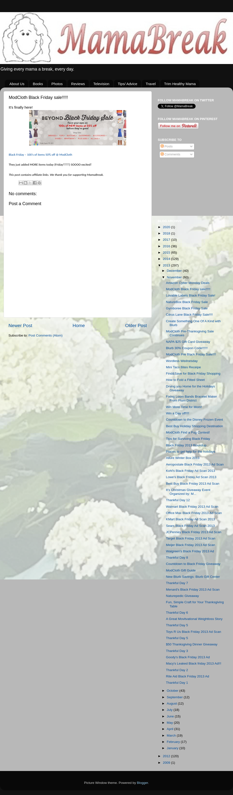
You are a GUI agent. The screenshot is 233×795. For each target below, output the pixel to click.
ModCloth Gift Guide (181, 570)
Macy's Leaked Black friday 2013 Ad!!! (193, 663)
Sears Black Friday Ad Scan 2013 (190, 526)
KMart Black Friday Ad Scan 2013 (190, 519)
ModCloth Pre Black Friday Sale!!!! (191, 354)
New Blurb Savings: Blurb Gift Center (193, 576)
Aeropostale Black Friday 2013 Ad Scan (195, 464)
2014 (167, 259)
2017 (167, 239)
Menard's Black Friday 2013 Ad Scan (193, 589)
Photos (57, 84)
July (170, 710)
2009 (167, 762)
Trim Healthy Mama (180, 84)
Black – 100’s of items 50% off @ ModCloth (40, 154)
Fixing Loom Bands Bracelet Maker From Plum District (191, 398)
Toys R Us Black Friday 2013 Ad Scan (193, 632)
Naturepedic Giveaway (182, 596)
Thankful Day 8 (177, 557)
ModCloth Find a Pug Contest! (188, 432)
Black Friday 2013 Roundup (186, 445)
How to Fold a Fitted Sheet (185, 380)
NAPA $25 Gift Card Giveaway (188, 342)
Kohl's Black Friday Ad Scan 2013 (190, 471)
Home (79, 325)
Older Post (136, 325)
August (172, 703)
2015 (167, 252)
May (170, 722)
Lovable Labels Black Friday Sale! (190, 295)
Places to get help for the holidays (190, 451)
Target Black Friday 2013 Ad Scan (190, 538)
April (170, 729)
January (173, 748)
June (171, 716)
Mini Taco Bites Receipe (183, 367)
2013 (167, 265)
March (172, 735)
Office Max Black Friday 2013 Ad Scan (194, 513)
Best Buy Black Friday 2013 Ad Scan (192, 483)
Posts (167, 146)
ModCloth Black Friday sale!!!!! (188, 289)
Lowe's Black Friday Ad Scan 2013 (191, 477)
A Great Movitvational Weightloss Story (194, 619)
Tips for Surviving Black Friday (188, 439)
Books (38, 84)
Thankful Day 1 (177, 682)
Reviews (78, 84)
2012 (167, 756)
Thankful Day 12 (178, 500)
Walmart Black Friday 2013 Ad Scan (192, 506)
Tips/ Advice (127, 84)
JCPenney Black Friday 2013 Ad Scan (193, 532)
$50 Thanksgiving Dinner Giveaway (191, 644)
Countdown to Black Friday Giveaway (193, 564)
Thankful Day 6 (177, 612)
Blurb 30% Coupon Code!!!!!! (187, 348)
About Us (17, 84)
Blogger (142, 783)
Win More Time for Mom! (184, 407)
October (173, 690)
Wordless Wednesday (182, 361)
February (174, 742)
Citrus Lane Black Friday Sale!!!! (189, 314)
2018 (167, 233)
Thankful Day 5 (177, 625)
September (175, 697)
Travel (151, 84)
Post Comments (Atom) (46, 335)
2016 (167, 246)
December (175, 271)
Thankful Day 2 (177, 670)
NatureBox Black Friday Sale (187, 302)
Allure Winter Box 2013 (183, 458)
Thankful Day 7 (177, 583)
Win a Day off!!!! (177, 413)
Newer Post (20, 325)
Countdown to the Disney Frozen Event (194, 419)
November (175, 277)
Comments (170, 154)
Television (101, 84)
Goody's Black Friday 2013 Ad (188, 657)
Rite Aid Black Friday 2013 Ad (187, 676)
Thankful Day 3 (177, 651)
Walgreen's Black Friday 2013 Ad (190, 551)
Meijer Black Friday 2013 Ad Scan (190, 545)
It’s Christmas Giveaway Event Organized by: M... (188, 492)
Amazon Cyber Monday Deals (187, 283)
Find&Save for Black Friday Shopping (193, 373)
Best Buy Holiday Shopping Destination (194, 426)
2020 (167, 227)
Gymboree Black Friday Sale (187, 308)
